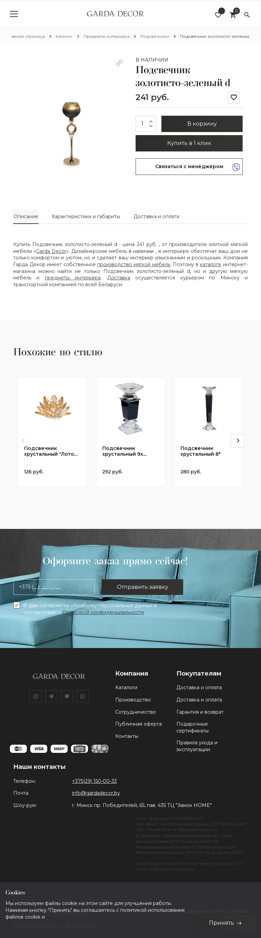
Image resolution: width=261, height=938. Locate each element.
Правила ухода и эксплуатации (197, 746)
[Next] (237, 441)
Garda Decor (51, 251)
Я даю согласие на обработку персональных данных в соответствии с (90, 608)
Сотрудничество (135, 712)
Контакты (126, 736)
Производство (133, 700)
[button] (119, 63)
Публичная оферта (138, 724)
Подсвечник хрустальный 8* (200, 451)
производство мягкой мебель (133, 264)
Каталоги (126, 687)
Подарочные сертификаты (192, 727)
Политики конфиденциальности (85, 916)
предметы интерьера (73, 278)
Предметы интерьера (106, 36)
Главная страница (26, 36)
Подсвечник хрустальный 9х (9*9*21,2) (122, 451)
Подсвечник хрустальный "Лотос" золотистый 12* (51, 451)
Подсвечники (154, 36)
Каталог (64, 36)
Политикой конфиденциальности (103, 612)
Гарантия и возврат (200, 712)
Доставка (118, 278)
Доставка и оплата (199, 687)
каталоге (210, 264)
